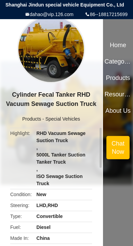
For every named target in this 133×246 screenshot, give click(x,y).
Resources (117, 94)
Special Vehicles (62, 119)
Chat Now (118, 147)
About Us (118, 110)
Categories (117, 61)
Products (31, 119)
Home (118, 45)
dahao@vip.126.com (52, 14)
